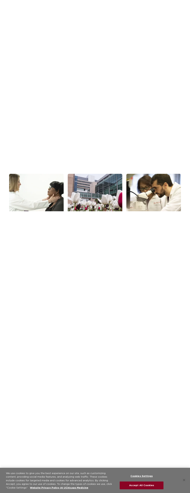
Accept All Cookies (141, 485)
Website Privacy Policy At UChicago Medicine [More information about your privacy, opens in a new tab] (59, 487)
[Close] (184, 480)
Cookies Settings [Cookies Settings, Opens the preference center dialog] (141, 476)
